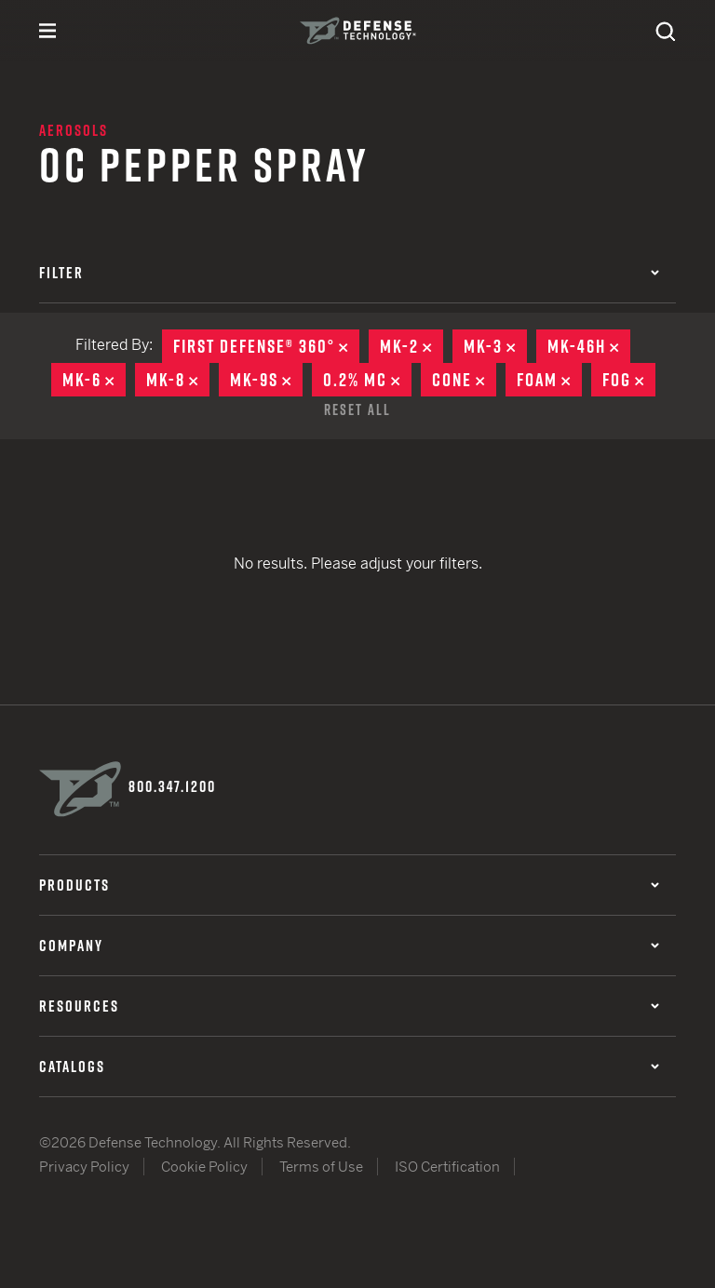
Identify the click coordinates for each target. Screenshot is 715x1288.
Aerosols (73, 130)
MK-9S (266, 380)
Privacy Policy (84, 1166)
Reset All (357, 409)
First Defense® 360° (266, 346)
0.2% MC (367, 380)
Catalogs (349, 1066)
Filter (349, 273)
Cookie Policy (204, 1166)
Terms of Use (321, 1166)
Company (349, 945)
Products (349, 885)
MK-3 (495, 346)
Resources (349, 1006)
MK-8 (177, 380)
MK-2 (411, 346)
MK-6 (94, 380)
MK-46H (588, 346)
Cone (464, 380)
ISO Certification (447, 1166)
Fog (628, 380)
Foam (549, 380)
